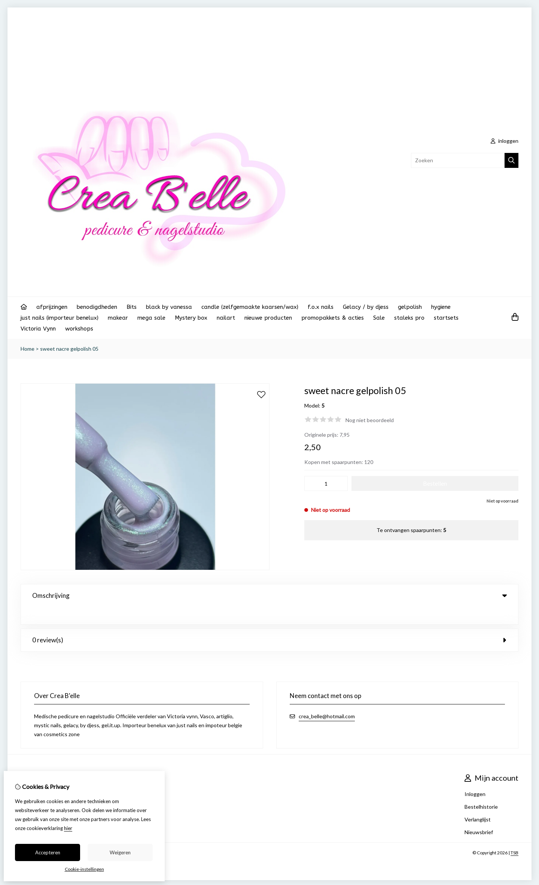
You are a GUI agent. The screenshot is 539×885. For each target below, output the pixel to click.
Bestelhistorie (481, 789)
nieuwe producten (268, 317)
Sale (379, 317)
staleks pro (409, 317)
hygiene (441, 307)
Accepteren (47, 852)
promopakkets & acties (332, 317)
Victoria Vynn (38, 328)
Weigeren (120, 852)
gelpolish (410, 307)
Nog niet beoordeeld (369, 420)
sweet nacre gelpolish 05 (69, 348)
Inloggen (475, 776)
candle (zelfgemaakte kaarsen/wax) (249, 307)
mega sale (151, 317)
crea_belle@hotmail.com (327, 698)
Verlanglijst (478, 802)
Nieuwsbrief (479, 814)
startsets (446, 317)
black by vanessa (169, 307)
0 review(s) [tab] (269, 622)
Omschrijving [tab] (269, 595)
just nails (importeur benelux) (59, 317)
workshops (79, 328)
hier (68, 828)
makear (118, 317)
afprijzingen (51, 307)
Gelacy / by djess (366, 307)
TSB (514, 835)
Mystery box (191, 317)
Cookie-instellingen (84, 869)
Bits (132, 307)
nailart (226, 317)
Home (27, 348)
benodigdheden (97, 307)
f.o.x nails (321, 307)
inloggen (504, 141)
